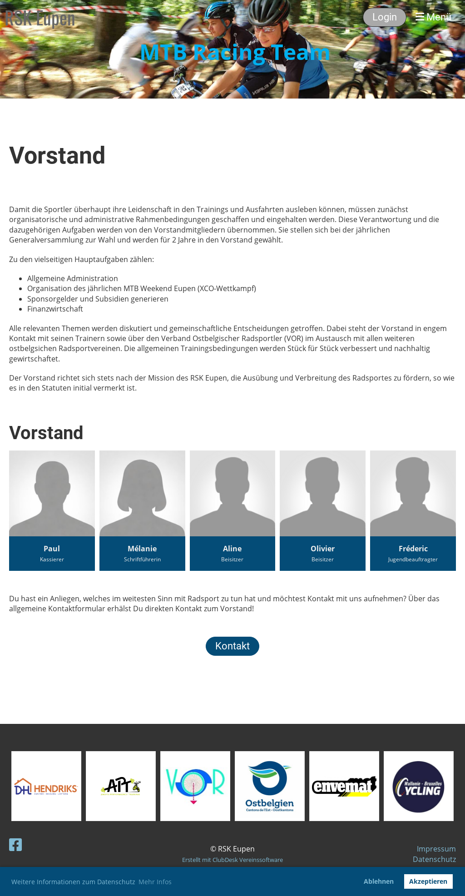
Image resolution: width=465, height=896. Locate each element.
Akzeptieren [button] (428, 881)
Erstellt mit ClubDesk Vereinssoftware (232, 860)
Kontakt (232, 646)
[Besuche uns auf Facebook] (15, 844)
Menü (433, 17)
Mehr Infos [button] (155, 881)
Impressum (436, 849)
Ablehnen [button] (379, 881)
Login (384, 17)
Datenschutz (434, 859)
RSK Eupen (40, 17)
